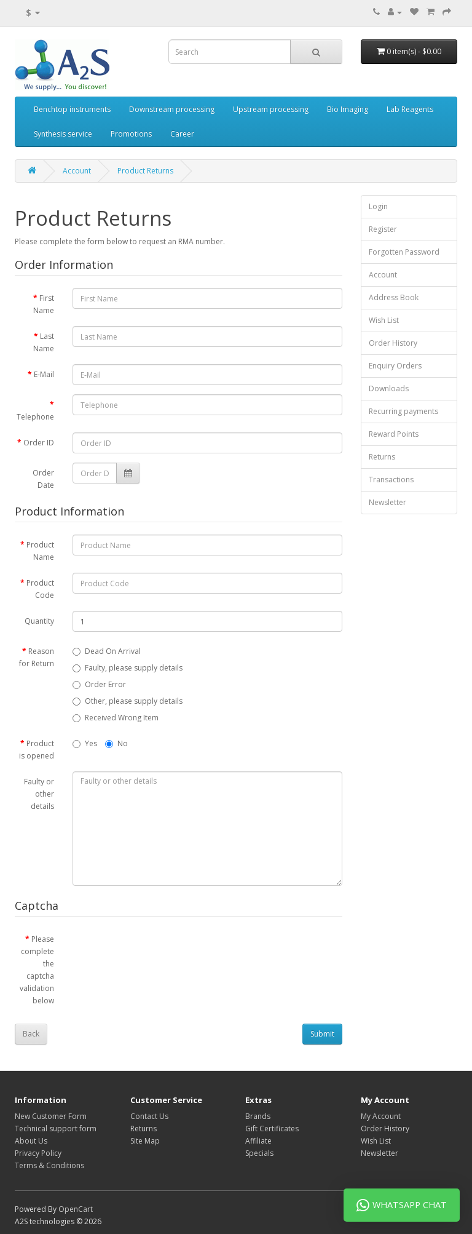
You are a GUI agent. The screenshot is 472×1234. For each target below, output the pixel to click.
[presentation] (166, 953)
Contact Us (149, 1116)
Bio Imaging (347, 109)
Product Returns (145, 170)
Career (182, 134)
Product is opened (36, 749)
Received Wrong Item (116, 717)
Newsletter (387, 502)
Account (77, 170)
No (116, 743)
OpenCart (75, 1209)
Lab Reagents (410, 109)
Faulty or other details (39, 793)
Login (378, 206)
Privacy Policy (38, 1153)
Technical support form (55, 1128)
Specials (259, 1153)
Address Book (394, 297)
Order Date (43, 479)
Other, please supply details (128, 701)
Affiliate (258, 1141)
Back (31, 1034)
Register (383, 229)
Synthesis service (63, 134)
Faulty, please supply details (128, 668)
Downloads (389, 388)
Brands (257, 1116)
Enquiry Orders (395, 365)
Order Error (99, 684)
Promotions (131, 134)
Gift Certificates (272, 1128)
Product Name (40, 550)
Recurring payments (403, 411)
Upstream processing (271, 109)
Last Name (43, 342)
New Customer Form (51, 1116)
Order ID (38, 442)
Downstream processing (171, 109)
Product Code (40, 589)
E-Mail (44, 374)
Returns (382, 457)
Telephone (35, 417)
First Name (43, 304)
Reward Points (394, 434)
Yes (85, 743)
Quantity (39, 621)
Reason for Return (36, 657)
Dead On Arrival (107, 651)
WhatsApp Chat (401, 1205)
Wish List (384, 320)
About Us (31, 1141)
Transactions (391, 479)
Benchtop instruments (72, 109)
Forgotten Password (404, 252)
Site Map (145, 1141)
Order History (393, 343)
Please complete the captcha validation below (37, 970)
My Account (381, 1116)
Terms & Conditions (49, 1165)
